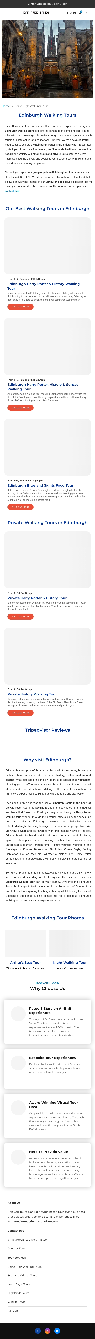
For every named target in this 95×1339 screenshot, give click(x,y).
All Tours (13, 1310)
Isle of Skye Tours (19, 1284)
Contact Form (17, 1248)
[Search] (85, 13)
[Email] (74, 13)
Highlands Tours (18, 1293)
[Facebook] (67, 13)
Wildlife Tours (16, 1301)
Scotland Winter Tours (22, 1275)
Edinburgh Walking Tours (25, 1266)
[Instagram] (71, 13)
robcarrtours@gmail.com (32, 1239)
